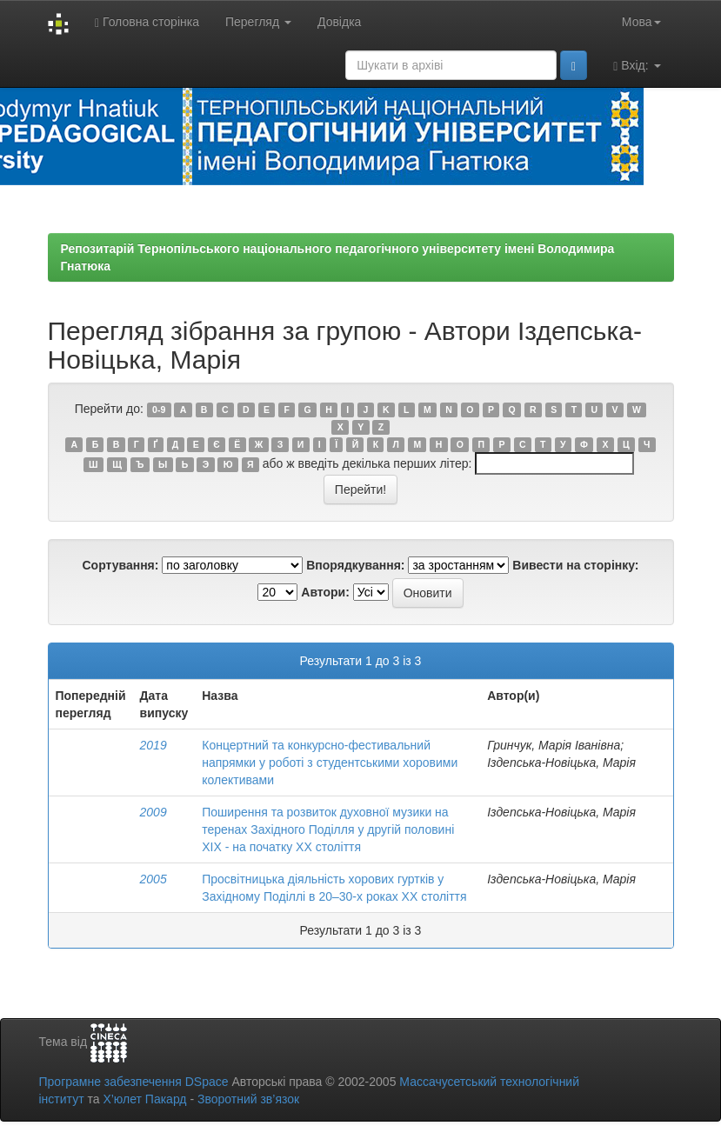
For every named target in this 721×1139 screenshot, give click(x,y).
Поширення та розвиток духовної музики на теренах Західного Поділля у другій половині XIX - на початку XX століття (328, 829)
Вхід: (636, 65)
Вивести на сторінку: (575, 565)
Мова (641, 22)
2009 (153, 812)
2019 (153, 745)
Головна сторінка (147, 22)
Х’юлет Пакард (144, 1099)
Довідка (339, 22)
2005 (153, 879)
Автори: (325, 592)
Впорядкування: (355, 565)
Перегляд (258, 22)
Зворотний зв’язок (248, 1099)
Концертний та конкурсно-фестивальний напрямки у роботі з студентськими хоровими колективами (329, 762)
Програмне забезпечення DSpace (134, 1082)
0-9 (158, 409)
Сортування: (120, 565)
